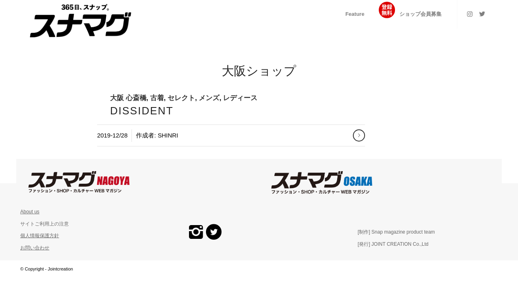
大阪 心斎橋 (128, 98)
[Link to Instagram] (470, 14)
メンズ (209, 98)
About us (29, 212)
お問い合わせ (34, 248)
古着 (157, 98)
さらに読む (359, 135)
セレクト (181, 98)
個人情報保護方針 (39, 235)
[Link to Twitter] (482, 14)
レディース (240, 98)
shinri (168, 135)
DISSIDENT (142, 111)
